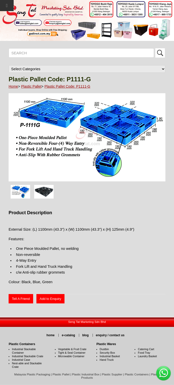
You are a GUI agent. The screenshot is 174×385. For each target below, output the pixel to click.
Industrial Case (21, 359)
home (51, 335)
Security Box (107, 352)
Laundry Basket (147, 356)
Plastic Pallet (31, 86)
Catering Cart (146, 349)
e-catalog (68, 335)
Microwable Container (71, 356)
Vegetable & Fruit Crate (72, 349)
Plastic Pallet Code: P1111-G (67, 86)
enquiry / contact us (110, 335)
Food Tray (144, 352)
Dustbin (104, 349)
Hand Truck (107, 359)
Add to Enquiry (50, 299)
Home (13, 86)
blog (85, 335)
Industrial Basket (110, 356)
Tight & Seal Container (71, 352)
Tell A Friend (21, 299)
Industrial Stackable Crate (27, 356)
